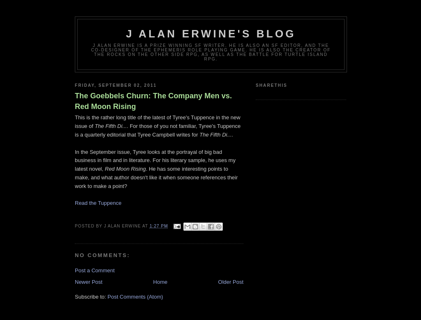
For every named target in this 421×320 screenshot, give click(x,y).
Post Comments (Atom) (135, 297)
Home (160, 282)
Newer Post (88, 282)
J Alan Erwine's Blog (211, 34)
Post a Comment (95, 270)
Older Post (230, 282)
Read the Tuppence (98, 203)
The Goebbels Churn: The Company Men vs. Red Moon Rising (153, 101)
